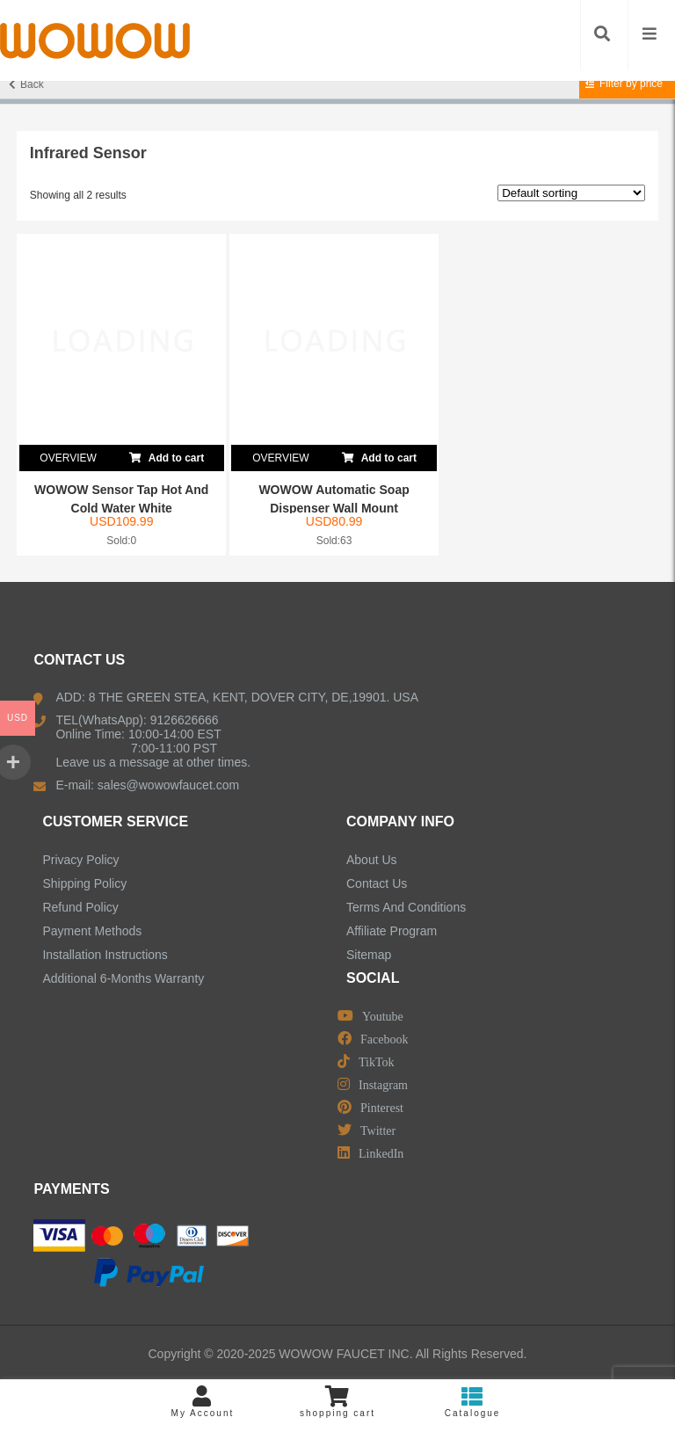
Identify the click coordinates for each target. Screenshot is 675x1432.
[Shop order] (571, 193)
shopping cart (337, 1401)
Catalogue (473, 1401)
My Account (203, 1401)
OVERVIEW (68, 458)
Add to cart (166, 454)
